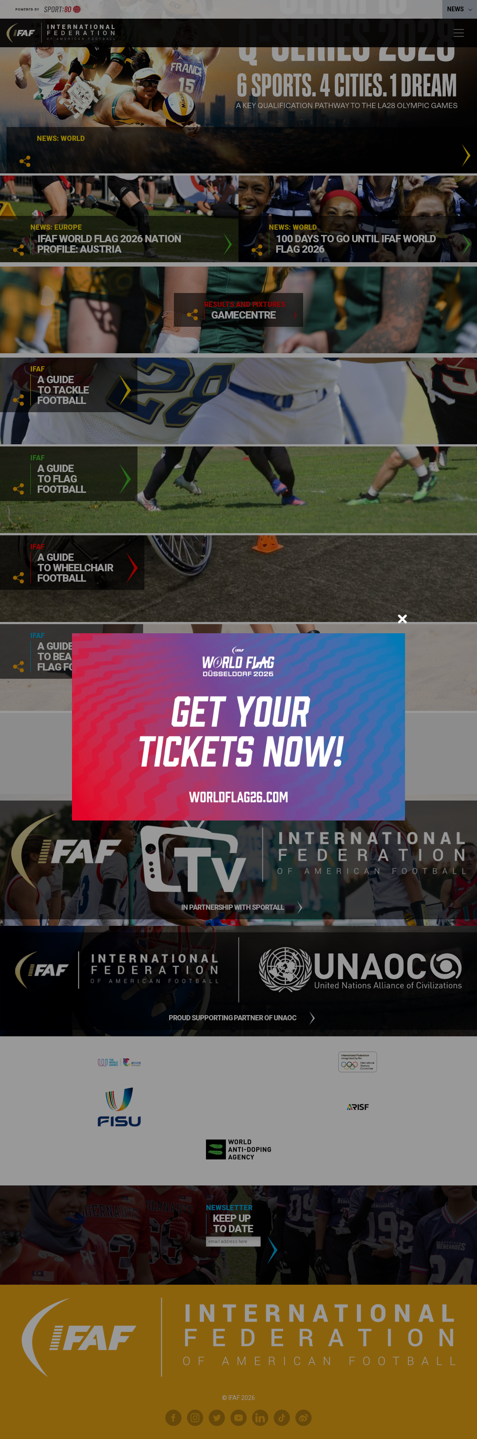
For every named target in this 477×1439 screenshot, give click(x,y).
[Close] (402, 619)
